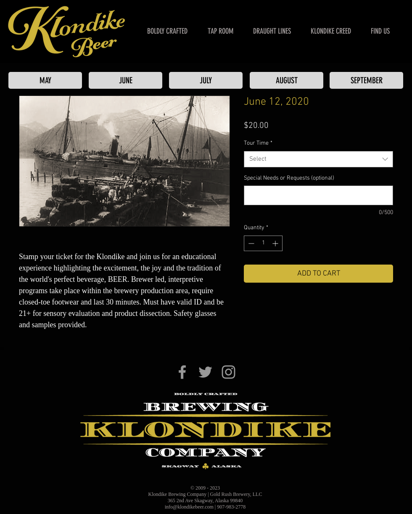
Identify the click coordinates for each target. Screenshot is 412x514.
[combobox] (318, 159)
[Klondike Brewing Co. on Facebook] (182, 372)
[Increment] (276, 243)
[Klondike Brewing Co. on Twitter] (205, 372)
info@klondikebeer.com (189, 507)
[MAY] (45, 80)
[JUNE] (125, 80)
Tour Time (258, 143)
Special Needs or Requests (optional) (289, 178)
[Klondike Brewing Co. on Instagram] (228, 372)
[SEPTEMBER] (366, 80)
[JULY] (206, 80)
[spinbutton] (263, 243)
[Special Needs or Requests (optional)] (318, 195)
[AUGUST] (286, 80)
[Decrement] (250, 243)
